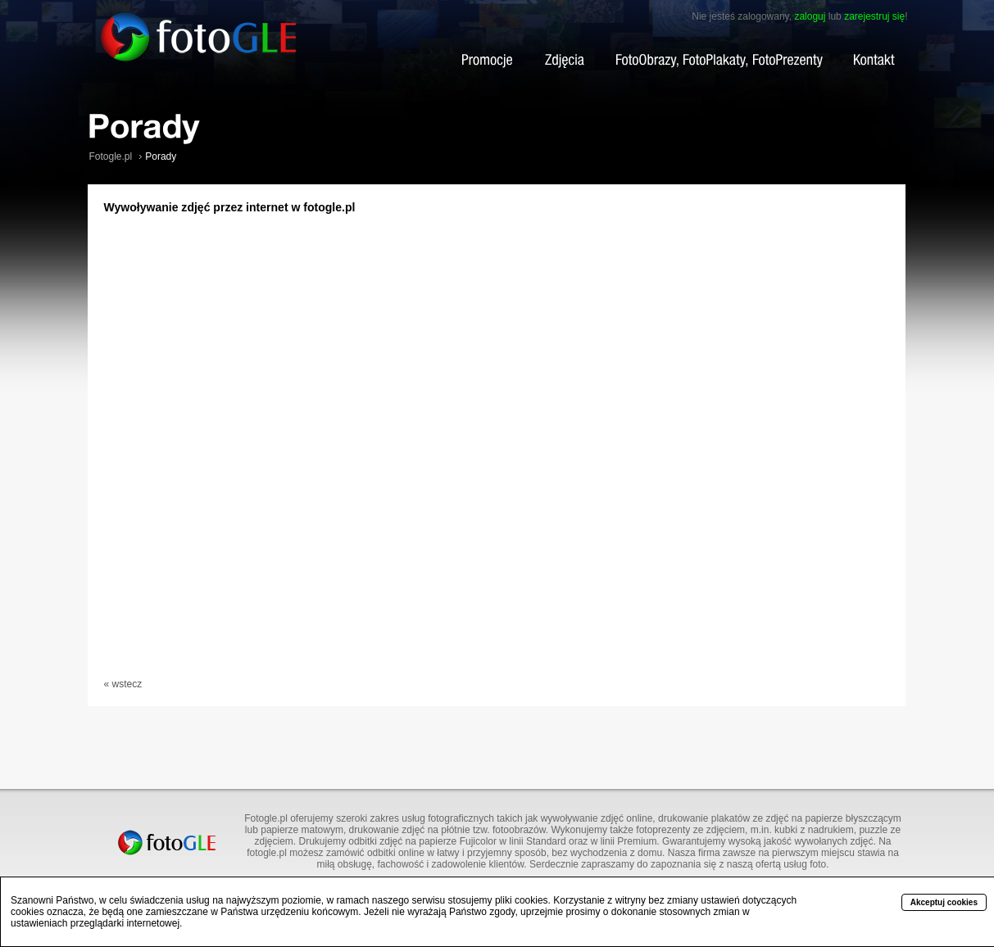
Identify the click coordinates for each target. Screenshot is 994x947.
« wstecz (123, 684)
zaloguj (809, 16)
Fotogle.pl (111, 156)
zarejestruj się (874, 16)
